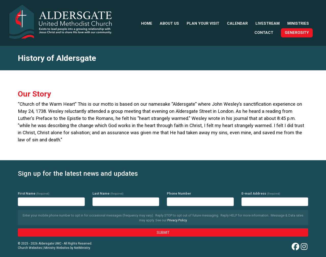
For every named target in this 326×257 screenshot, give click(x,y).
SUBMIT (163, 233)
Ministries (298, 23)
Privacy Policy (177, 220)
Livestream (267, 23)
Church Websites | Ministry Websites (44, 248)
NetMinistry (82, 248)
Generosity (297, 32)
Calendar (237, 23)
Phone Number (179, 193)
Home (146, 23)
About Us (169, 23)
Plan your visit (203, 23)
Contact (263, 32)
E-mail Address (260, 193)
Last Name (108, 193)
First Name (33, 193)
